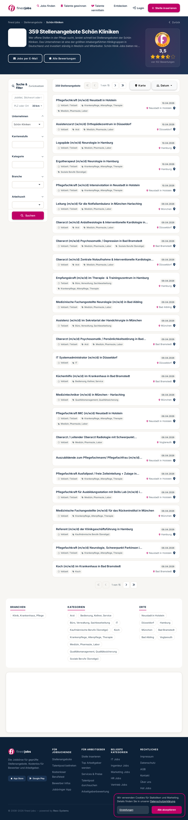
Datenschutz (148, 762)
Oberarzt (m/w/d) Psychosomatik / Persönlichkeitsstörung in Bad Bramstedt (99, 339)
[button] (28, 116)
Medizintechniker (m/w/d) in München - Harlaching (90, 394)
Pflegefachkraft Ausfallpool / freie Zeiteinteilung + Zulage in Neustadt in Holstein (96, 474)
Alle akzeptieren (167, 809)
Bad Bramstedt (166, 630)
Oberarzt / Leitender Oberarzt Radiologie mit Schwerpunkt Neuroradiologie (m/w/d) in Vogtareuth (95, 437)
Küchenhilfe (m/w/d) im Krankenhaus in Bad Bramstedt (93, 376)
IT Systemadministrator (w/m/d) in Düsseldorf (86, 357)
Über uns (145, 781)
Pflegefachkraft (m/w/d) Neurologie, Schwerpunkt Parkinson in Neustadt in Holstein (98, 548)
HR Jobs (116, 778)
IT (117, 622)
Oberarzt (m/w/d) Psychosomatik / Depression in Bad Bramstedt (99, 241)
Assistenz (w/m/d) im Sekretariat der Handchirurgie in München (99, 320)
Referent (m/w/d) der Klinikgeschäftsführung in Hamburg (94, 529)
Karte (140, 85)
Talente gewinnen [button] (73, 5)
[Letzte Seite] (123, 85)
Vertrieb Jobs (119, 784)
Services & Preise (92, 773)
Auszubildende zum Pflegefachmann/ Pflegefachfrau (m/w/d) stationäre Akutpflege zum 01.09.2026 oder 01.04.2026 (98, 458)
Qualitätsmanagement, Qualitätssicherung (93, 651)
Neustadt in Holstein (153, 615)
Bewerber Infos (61, 783)
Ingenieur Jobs (120, 765)
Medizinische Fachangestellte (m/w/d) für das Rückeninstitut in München (105, 510)
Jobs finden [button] (46, 5)
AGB (143, 769)
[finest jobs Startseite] (19, 8)
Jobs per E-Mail (25, 58)
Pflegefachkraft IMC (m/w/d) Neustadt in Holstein (89, 413)
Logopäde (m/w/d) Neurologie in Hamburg (84, 142)
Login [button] (138, 8)
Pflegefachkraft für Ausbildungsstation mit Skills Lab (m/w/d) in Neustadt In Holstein (98, 492)
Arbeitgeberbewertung (95, 791)
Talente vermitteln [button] (97, 8)
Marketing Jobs (120, 771)
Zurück (174, 22)
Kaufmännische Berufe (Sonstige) (89, 630)
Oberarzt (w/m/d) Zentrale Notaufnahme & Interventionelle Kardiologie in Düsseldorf (105, 260)
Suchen (27, 215)
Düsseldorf (148, 622)
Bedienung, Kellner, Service (95, 615)
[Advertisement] (94, 701)
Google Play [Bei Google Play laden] (37, 778)
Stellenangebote (33, 22)
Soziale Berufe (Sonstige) (84, 658)
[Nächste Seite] (115, 85)
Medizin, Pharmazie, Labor (85, 644)
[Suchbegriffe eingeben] (28, 97)
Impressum (146, 756)
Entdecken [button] (120, 5)
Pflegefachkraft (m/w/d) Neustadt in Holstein (86, 100)
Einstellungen (126, 809)
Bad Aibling (148, 637)
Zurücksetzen (36, 86)
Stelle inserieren (164, 8)
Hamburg (165, 622)
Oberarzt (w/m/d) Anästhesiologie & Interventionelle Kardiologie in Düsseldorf (100, 223)
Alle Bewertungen (62, 58)
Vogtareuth (166, 637)
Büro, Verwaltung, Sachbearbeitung (90, 622)
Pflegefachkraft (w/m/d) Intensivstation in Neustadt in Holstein (98, 185)
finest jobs (14, 22)
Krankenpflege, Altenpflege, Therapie (91, 637)
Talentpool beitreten (64, 765)
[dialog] (149, 805)
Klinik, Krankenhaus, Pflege (28, 615)
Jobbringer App (61, 789)
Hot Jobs (145, 788)
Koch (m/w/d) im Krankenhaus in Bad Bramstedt (88, 566)
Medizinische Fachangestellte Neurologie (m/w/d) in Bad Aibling (99, 302)
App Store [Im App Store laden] (17, 778)
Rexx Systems (61, 810)
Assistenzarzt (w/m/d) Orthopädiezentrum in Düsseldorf (93, 124)
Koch (117, 630)
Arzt (72, 615)
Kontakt (144, 775)
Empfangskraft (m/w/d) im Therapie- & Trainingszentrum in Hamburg (102, 278)
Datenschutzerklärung (162, 801)
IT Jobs (115, 759)
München (147, 630)
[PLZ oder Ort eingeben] (21, 105)
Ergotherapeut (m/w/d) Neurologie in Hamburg (87, 161)
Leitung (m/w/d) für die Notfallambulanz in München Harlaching (99, 203)
